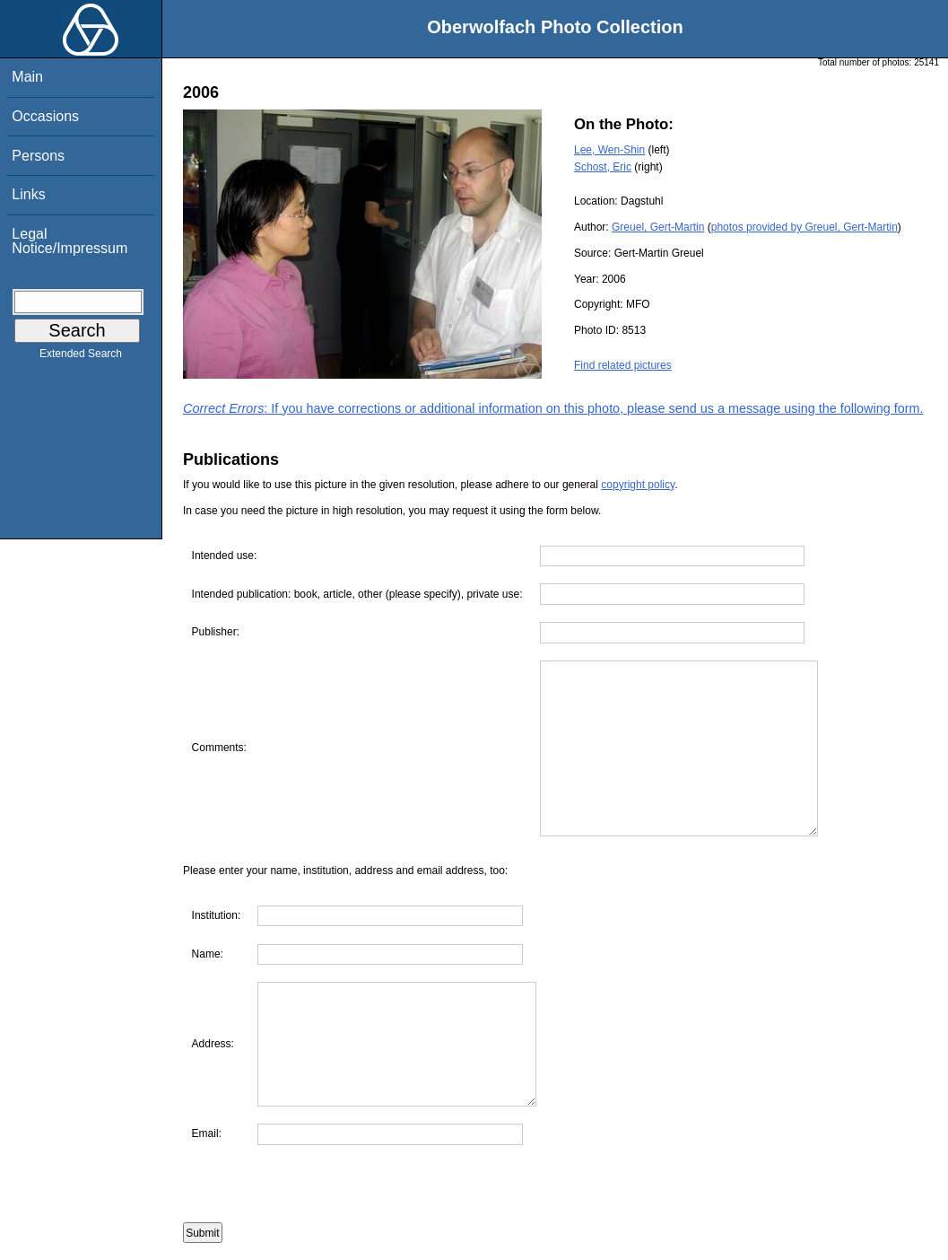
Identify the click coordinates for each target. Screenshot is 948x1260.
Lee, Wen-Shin (609, 150)
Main (27, 76)
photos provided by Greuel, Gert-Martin (804, 227)
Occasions (45, 116)
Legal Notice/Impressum (69, 241)
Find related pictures (623, 365)
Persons (38, 155)
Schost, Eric (602, 167)
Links (28, 194)
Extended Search (80, 357)
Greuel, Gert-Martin (658, 227)
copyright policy (637, 484)
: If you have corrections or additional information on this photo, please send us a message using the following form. (553, 408)
